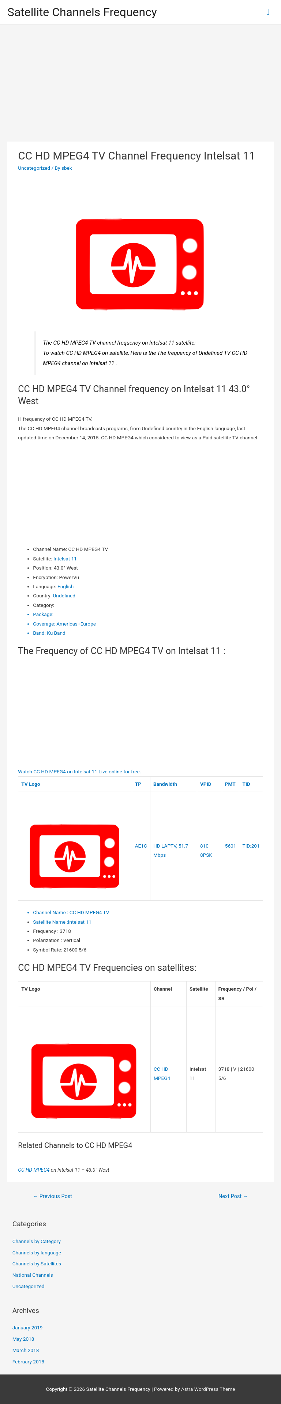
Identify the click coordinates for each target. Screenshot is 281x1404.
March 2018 (25, 1350)
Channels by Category (36, 1241)
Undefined (64, 595)
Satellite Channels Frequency (82, 12)
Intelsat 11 (65, 559)
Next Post (233, 1196)
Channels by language (36, 1252)
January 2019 (27, 1327)
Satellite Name (50, 922)
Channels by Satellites (36, 1263)
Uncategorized (34, 168)
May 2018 (23, 1339)
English (65, 586)
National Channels (32, 1275)
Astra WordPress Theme (208, 1389)
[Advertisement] (140, 79)
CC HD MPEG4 (34, 1170)
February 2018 (28, 1361)
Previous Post (52, 1196)
